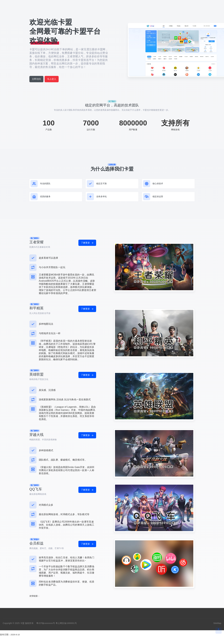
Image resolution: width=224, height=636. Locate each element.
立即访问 (36, 79)
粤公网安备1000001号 (66, 623)
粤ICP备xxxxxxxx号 (45, 623)
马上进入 (51, 79)
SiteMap (217, 623)
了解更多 (87, 242)
